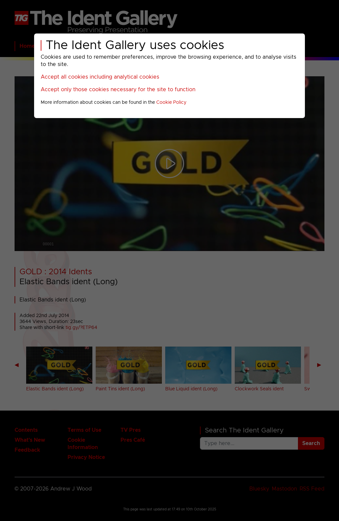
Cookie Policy (171, 102)
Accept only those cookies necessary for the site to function (118, 89)
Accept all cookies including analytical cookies (100, 77)
